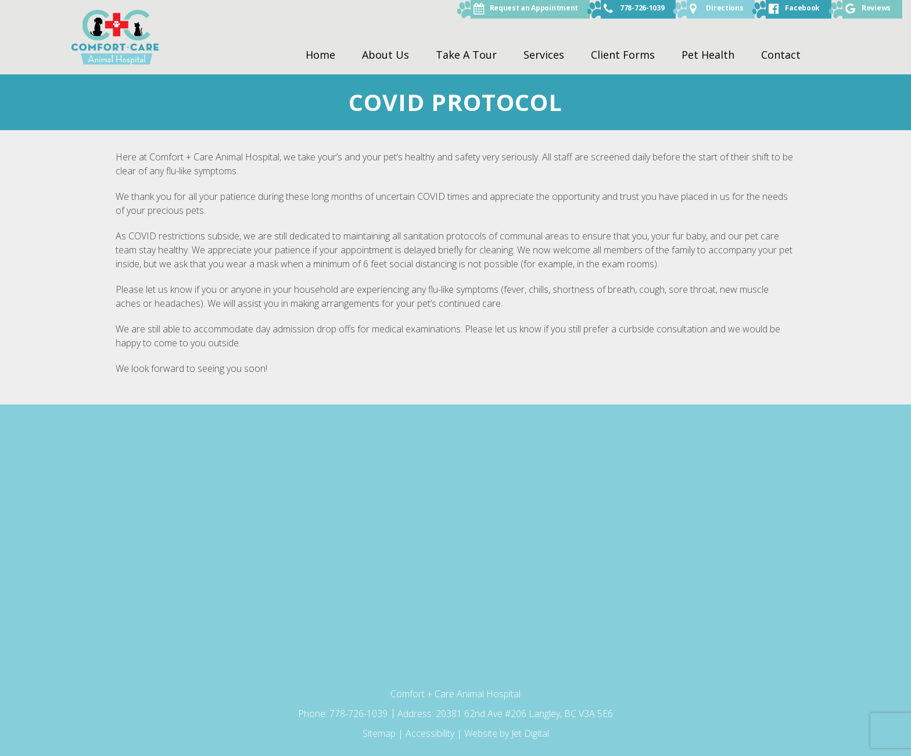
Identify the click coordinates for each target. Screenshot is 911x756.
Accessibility (430, 733)
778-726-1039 (359, 713)
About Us (385, 55)
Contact (781, 55)
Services (543, 55)
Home (320, 55)
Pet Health (708, 55)
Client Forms (623, 55)
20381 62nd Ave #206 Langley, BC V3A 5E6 (524, 713)
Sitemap (379, 733)
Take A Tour (466, 55)
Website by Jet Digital (506, 733)
